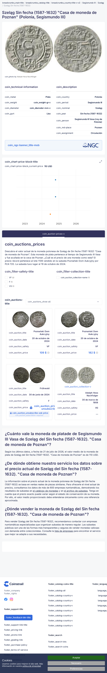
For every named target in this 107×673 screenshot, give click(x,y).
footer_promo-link (13, 635)
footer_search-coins (58, 646)
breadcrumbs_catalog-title (38, 3)
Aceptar (76, 657)
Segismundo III (89, 3)
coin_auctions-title (14, 301)
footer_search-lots (57, 641)
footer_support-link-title (15, 625)
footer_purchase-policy (15, 645)
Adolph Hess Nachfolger (27, 77)
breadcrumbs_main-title (13, 3)
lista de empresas (64, 531)
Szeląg (101, 3)
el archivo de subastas (76, 490)
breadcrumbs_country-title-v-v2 (66, 3)
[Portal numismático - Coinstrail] (14, 583)
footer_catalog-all (56, 590)
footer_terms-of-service (16, 650)
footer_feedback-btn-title (18, 617)
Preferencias (76, 669)
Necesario (76, 663)
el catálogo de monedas (45, 490)
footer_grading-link (13, 640)
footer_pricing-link (13, 630)
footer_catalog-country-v (60, 595)
